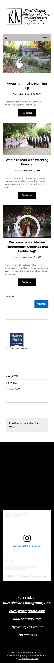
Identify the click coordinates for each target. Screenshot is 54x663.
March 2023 (11, 382)
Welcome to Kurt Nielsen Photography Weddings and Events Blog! (27, 246)
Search (10, 296)
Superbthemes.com (28, 658)
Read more (27, 112)
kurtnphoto (35, 576)
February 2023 (13, 389)
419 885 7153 (27, 635)
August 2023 (12, 376)
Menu (46, 37)
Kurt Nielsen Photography (16, 576)
